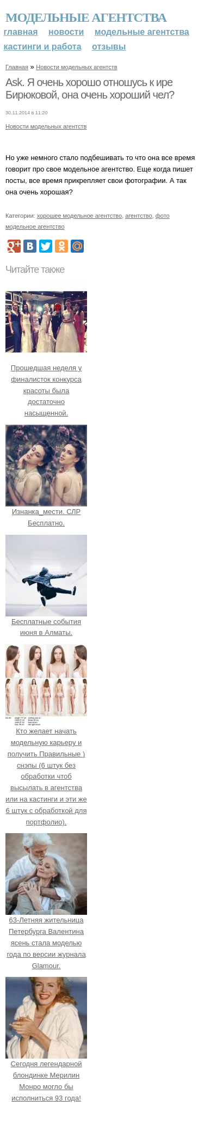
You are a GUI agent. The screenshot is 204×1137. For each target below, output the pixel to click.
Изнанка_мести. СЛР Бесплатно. (46, 511)
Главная (21, 31)
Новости (66, 31)
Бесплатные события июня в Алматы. (46, 621)
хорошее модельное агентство (79, 215)
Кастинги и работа (43, 46)
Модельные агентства (85, 17)
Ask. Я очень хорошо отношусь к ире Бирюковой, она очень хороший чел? (89, 88)
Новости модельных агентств (76, 67)
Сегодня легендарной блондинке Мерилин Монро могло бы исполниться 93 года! (46, 1075)
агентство (138, 215)
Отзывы (109, 46)
